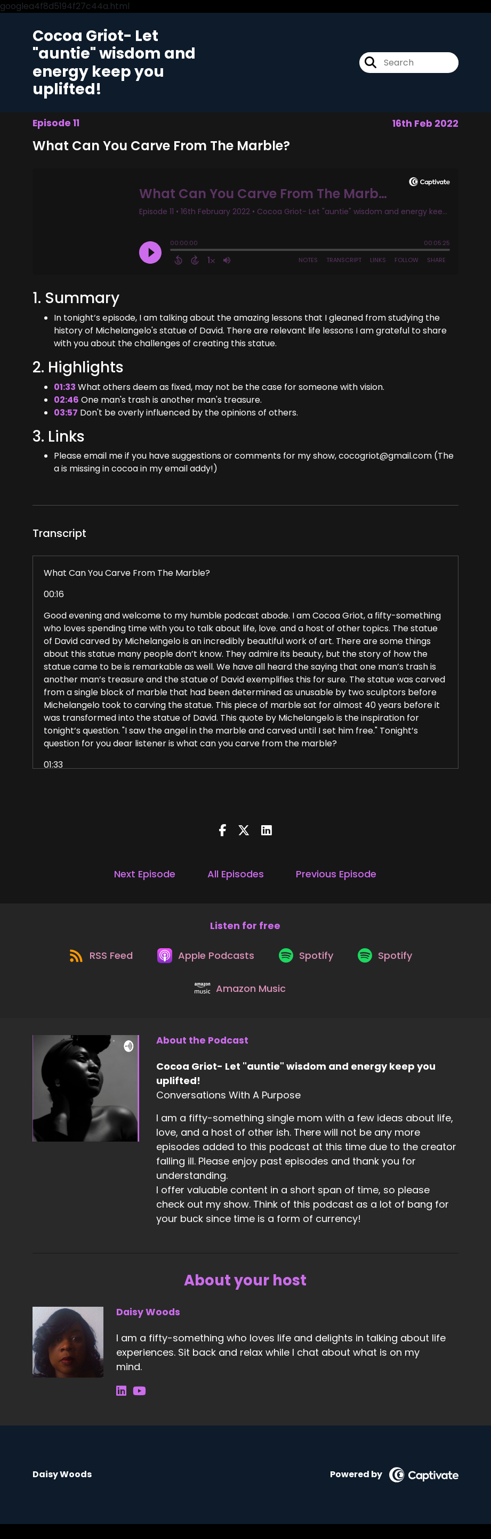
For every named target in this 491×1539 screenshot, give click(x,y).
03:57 (66, 416)
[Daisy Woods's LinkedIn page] (121, 1406)
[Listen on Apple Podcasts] (203, 964)
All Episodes (235, 877)
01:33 (65, 390)
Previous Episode (336, 877)
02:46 (66, 403)
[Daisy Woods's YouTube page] (135, 1406)
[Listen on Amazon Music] (240, 1002)
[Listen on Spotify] (307, 964)
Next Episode (144, 877)
